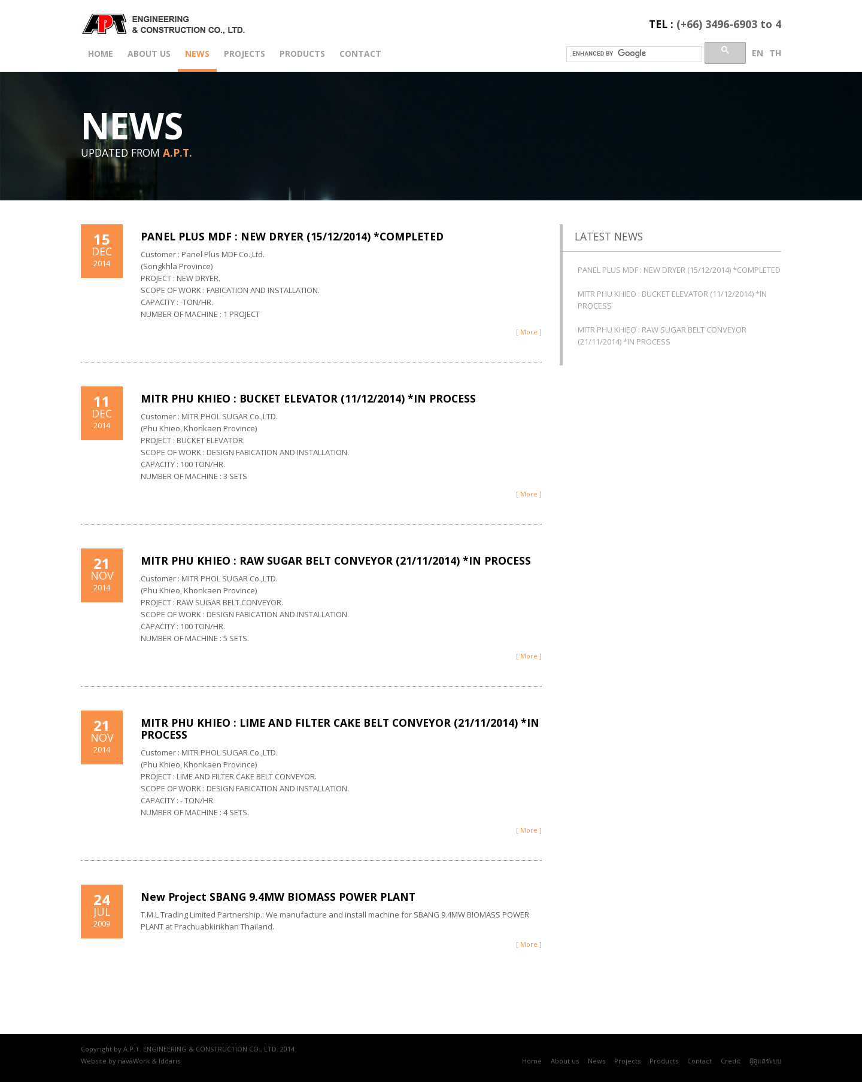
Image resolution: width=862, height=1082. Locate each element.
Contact (360, 53)
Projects (244, 53)
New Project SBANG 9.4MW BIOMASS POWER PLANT (278, 896)
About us (149, 53)
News (197, 53)
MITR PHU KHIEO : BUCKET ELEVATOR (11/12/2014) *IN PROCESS (308, 398)
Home (100, 53)
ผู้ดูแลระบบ (765, 1060)
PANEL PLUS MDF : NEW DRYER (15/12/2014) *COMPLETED (292, 236)
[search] (633, 53)
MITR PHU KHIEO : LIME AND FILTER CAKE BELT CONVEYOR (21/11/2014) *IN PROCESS (340, 728)
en (757, 53)
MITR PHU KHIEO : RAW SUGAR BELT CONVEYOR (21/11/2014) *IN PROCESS (336, 560)
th (775, 53)
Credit (730, 1060)
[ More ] (529, 331)
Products (302, 53)
